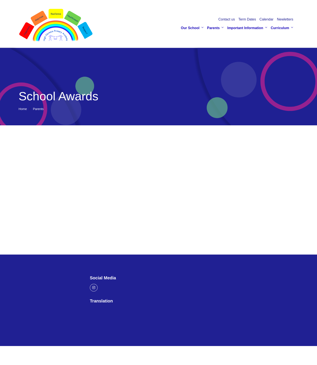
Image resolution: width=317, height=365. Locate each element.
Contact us (226, 20)
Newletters (285, 20)
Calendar (266, 20)
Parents (213, 28)
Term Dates (247, 20)
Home (23, 110)
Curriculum (280, 28)
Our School (190, 28)
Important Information (245, 28)
